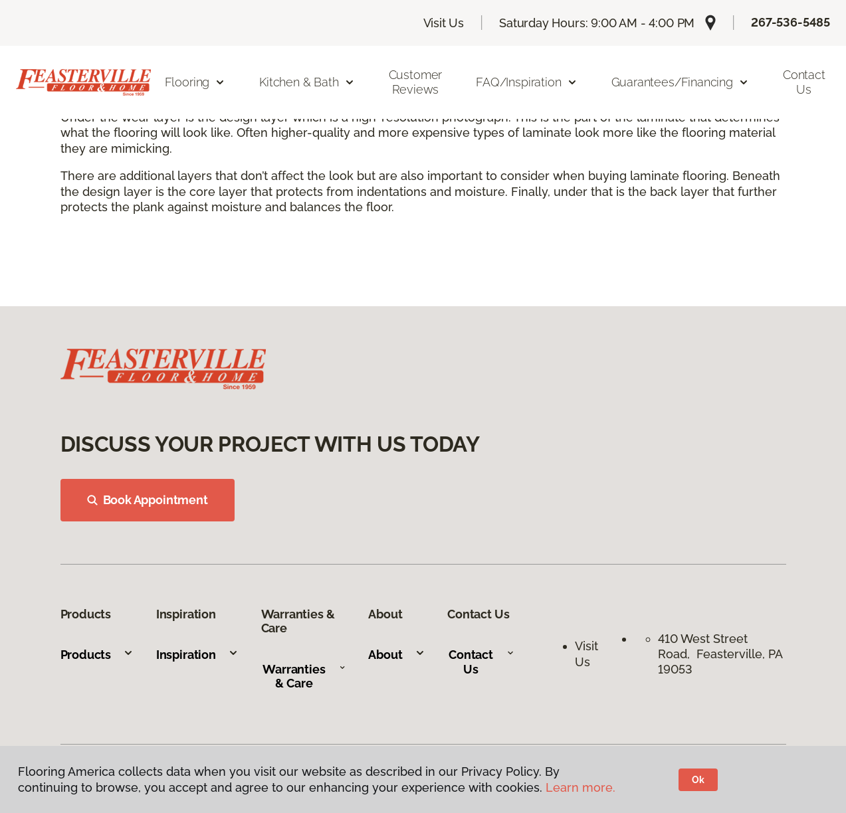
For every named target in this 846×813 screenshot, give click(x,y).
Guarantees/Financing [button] (680, 82)
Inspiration (197, 655)
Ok (698, 779)
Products (97, 655)
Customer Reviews (416, 82)
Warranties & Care (304, 676)
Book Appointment (147, 500)
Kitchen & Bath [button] (306, 82)
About (396, 655)
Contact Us (804, 82)
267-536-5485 (790, 22)
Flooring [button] (195, 82)
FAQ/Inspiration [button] (526, 82)
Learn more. (580, 787)
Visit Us (444, 23)
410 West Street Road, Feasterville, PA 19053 (720, 654)
